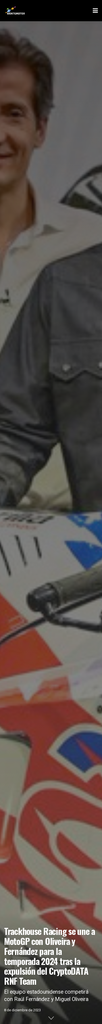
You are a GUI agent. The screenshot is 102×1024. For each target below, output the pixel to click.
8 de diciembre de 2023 (22, 1010)
